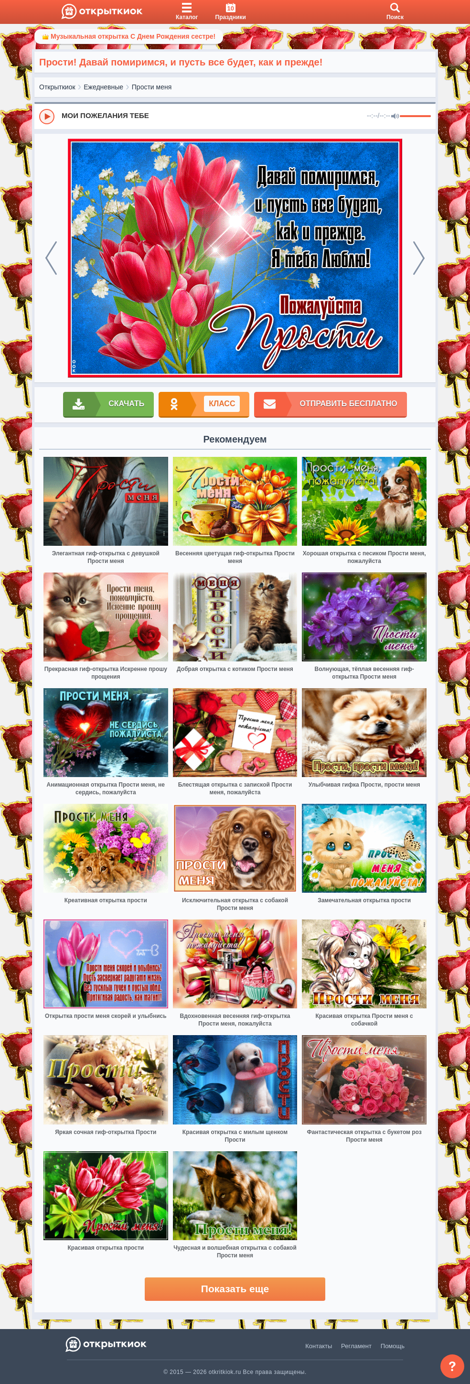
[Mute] (395, 116)
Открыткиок (57, 87)
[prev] (51, 258)
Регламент (356, 1346)
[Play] (46, 116)
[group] (235, 116)
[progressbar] (415, 116)
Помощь (393, 1346)
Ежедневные (103, 87)
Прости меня (151, 87)
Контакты (318, 1346)
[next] (419, 258)
